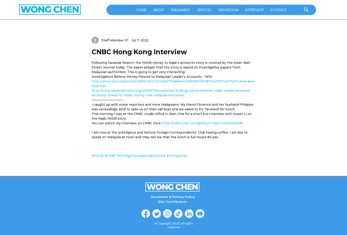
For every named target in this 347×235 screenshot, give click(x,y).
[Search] (306, 9)
